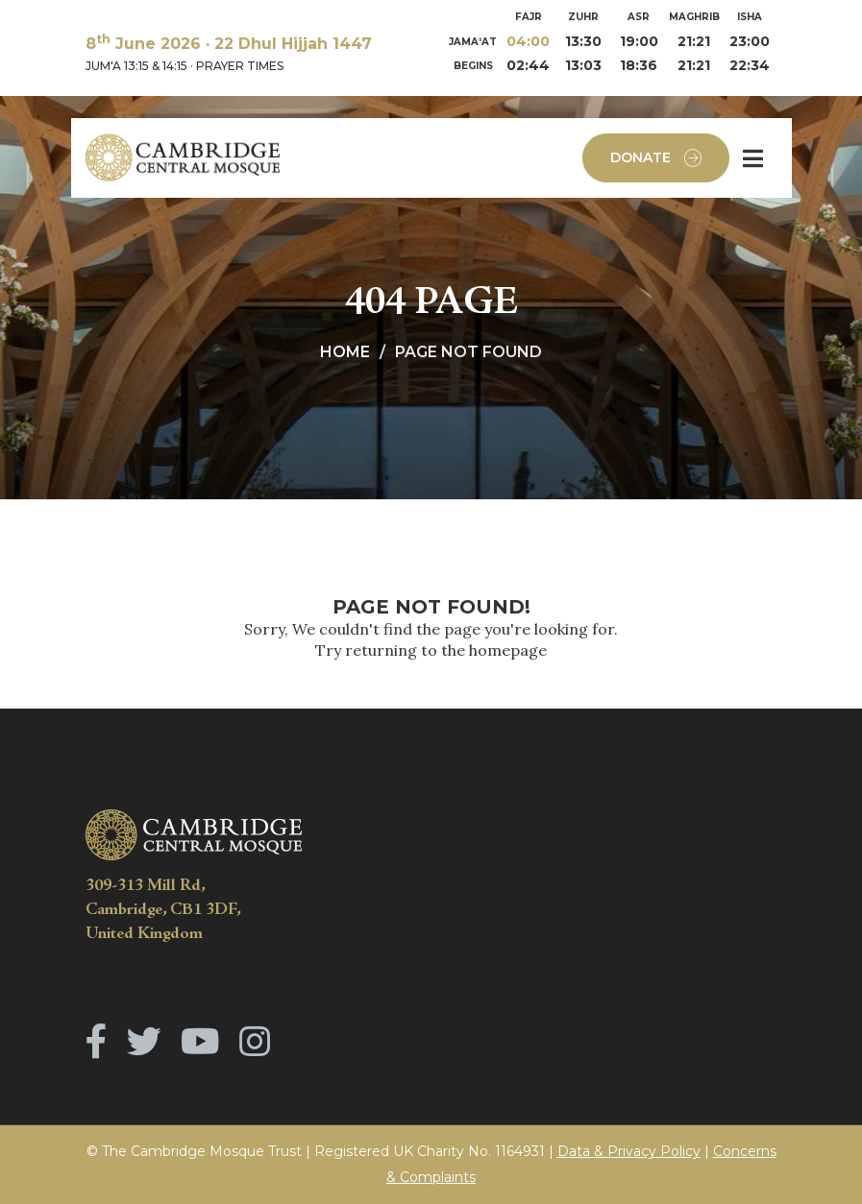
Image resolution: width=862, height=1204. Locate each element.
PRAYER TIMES (239, 66)
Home (345, 352)
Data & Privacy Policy (629, 1151)
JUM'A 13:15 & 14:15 (136, 66)
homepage (508, 650)
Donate (656, 158)
